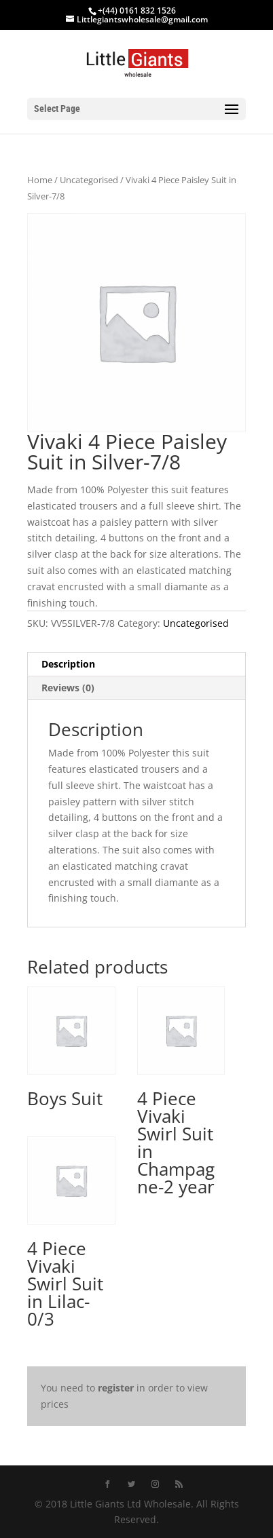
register (116, 1387)
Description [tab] (68, 663)
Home (39, 180)
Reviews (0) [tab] (67, 687)
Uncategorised (89, 180)
